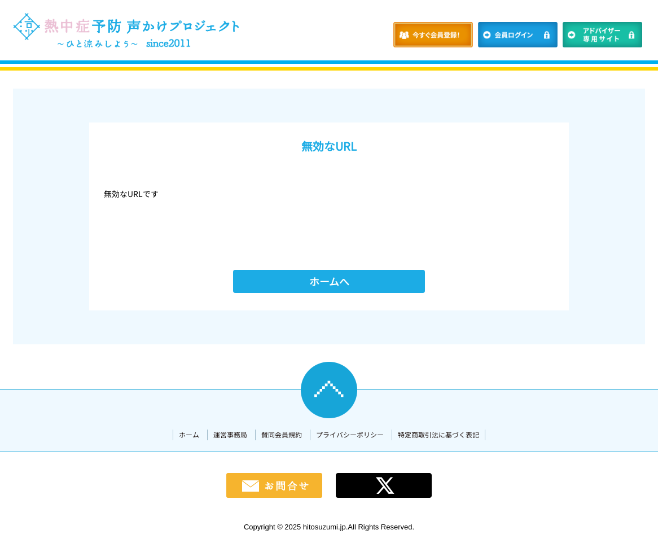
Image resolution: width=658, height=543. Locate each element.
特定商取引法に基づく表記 (438, 434)
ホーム (189, 434)
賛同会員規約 (281, 434)
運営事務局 (230, 434)
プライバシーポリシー (350, 434)
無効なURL (329, 146)
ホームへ (329, 281)
